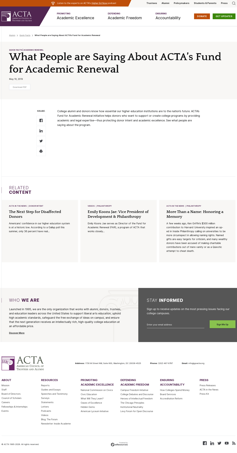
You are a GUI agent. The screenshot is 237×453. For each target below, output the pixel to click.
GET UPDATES (224, 16)
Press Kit (204, 394)
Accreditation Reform (171, 399)
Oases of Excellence (91, 403)
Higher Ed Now (99, 3)
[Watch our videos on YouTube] (227, 443)
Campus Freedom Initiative (134, 390)
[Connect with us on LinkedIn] (212, 443)
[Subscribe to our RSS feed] (233, 443)
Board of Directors (11, 394)
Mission (5, 385)
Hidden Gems (88, 407)
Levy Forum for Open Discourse (136, 411)
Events (5, 411)
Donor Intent (36, 206)
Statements (47, 402)
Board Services (168, 394)
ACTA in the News (18, 206)
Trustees (151, 3)
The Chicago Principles (132, 403)
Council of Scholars (11, 398)
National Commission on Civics (97, 390)
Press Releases (208, 385)
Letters (45, 407)
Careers (6, 402)
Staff (4, 390)
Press (224, 3)
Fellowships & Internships (15, 407)
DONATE (202, 16)
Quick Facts (24, 35)
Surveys (45, 398)
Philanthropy (104, 206)
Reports (45, 385)
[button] (75, 16)
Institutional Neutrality (131, 407)
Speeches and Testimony (54, 394)
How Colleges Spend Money (175, 390)
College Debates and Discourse (136, 394)
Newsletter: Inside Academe (56, 424)
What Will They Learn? (92, 399)
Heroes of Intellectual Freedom (136, 399)
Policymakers (181, 3)
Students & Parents (205, 3)
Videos (91, 206)
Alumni (165, 3)
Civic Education (89, 394)
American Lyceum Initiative (95, 411)
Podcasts (46, 411)
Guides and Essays (51, 390)
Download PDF (20, 87)
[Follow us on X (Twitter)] (219, 443)
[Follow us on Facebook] (205, 443)
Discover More (16, 333)
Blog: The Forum (49, 419)
